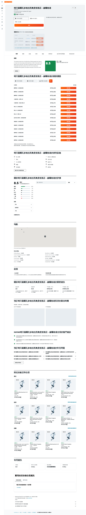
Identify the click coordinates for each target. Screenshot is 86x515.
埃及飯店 (29, 512)
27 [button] (26, 41)
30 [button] (35, 41)
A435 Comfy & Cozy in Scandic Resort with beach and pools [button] (67, 393)
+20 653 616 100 (17, 12)
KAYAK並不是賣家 (45, 501)
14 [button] (29, 35)
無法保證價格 (30, 498)
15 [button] (32, 35)
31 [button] (38, 41)
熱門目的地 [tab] (25, 480)
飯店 (21, 512)
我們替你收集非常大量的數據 (45, 504)
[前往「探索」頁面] (2, 17)
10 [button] (38, 32)
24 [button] (38, 38)
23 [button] (35, 38)
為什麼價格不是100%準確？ (45, 506)
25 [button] (41, 38)
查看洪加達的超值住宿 (72, 402)
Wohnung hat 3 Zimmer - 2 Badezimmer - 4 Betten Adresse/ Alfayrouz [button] (67, 419)
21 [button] (29, 38)
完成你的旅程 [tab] (18, 480)
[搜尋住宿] (2, 8)
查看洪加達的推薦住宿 (72, 428)
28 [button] (29, 41)
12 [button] (23, 35)
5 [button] (23, 32)
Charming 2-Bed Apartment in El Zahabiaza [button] (20, 393)
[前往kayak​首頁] (8, 2)
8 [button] (62, 32)
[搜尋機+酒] (2, 13)
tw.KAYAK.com (16, 512)
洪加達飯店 (19, 487)
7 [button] (59, 32)
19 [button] (23, 38)
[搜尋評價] (52, 182)
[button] (2, 2)
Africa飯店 (24, 512)
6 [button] (26, 32)
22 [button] (32, 38)
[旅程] (2, 25)
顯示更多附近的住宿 (72, 376)
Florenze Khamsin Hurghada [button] (20, 418)
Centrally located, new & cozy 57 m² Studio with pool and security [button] (37, 393)
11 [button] (50, 35)
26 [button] (23, 41)
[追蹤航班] (2, 19)
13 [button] (26, 35)
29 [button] (32, 41)
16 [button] (35, 35)
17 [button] (47, 38)
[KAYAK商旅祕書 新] (2, 22)
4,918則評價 (21, 14)
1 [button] (62, 29)
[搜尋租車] (2, 11)
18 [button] (50, 38)
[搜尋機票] (2, 5)
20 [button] (26, 38)
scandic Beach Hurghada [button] (51, 392)
